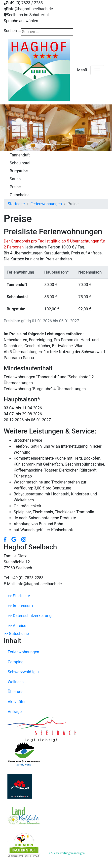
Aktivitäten (17, 701)
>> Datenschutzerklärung (29, 615)
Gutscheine (20, 194)
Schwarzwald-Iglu (23, 672)
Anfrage (15, 711)
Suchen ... (12, 30)
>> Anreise (17, 625)
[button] (8, 127)
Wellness (16, 681)
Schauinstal (20, 163)
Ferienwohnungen (23, 652)
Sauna (15, 179)
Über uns (15, 691)
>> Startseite (19, 595)
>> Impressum (20, 605)
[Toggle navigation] (97, 70)
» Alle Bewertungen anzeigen (67, 853)
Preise (15, 187)
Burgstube (19, 171)
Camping (16, 662)
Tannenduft (20, 155)
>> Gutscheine (16, 633)
